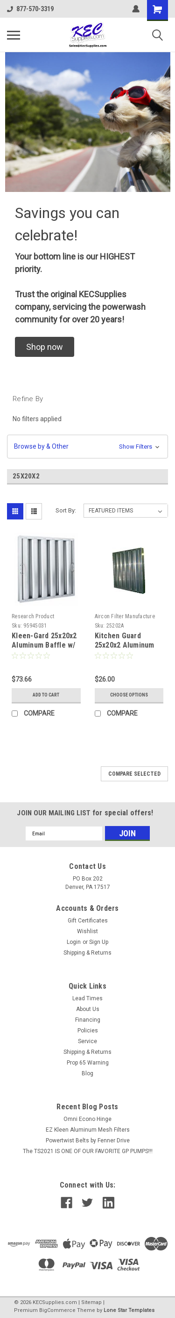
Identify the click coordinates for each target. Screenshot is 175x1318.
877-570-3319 (30, 9)
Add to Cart (46, 694)
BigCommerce (57, 1310)
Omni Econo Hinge (87, 1119)
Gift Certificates (88, 920)
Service (87, 1041)
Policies (87, 1030)
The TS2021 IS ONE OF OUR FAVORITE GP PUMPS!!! (88, 1151)
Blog (87, 1073)
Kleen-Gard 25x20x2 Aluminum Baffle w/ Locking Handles (44, 645)
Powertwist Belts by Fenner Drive (88, 1140)
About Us (87, 1009)
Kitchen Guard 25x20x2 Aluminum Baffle (124, 645)
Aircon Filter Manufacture (125, 616)
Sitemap (91, 1302)
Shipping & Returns (87, 952)
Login (74, 942)
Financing (87, 1020)
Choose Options (129, 694)
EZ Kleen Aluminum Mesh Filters (88, 1130)
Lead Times (87, 998)
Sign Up (98, 942)
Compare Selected (134, 774)
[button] (44, 347)
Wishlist (87, 931)
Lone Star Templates (129, 1310)
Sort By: (66, 510)
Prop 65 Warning (88, 1062)
